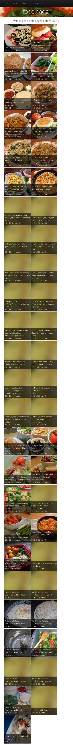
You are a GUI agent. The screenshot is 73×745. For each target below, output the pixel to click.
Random (26, 3)
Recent (16, 3)
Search (36, 3)
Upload (6, 3)
